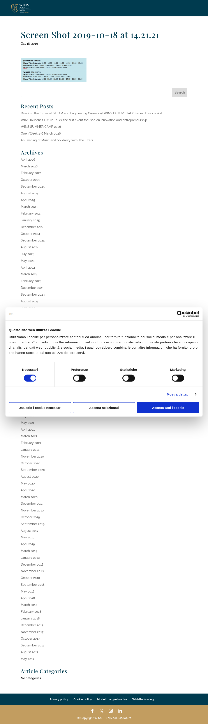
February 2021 (31, 443)
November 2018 (32, 571)
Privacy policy (59, 699)
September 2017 (32, 645)
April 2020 (28, 490)
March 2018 (29, 605)
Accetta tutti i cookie (168, 407)
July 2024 (27, 254)
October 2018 (30, 578)
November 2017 (32, 632)
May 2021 (27, 422)
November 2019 (32, 510)
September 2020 (33, 470)
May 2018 (27, 591)
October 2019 (30, 517)
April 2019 (28, 544)
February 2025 (31, 213)
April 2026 (28, 159)
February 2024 (31, 281)
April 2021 (28, 429)
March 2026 (29, 166)
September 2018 (32, 584)
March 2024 (29, 274)
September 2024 (33, 240)
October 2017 (30, 638)
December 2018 (32, 564)
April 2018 (28, 598)
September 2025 (33, 186)
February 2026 (31, 173)
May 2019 (27, 537)
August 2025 (30, 193)
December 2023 (32, 287)
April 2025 (28, 200)
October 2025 (30, 179)
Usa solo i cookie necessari (40, 407)
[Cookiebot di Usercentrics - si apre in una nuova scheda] (180, 314)
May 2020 (28, 483)
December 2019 (32, 503)
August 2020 (30, 476)
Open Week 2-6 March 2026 (41, 133)
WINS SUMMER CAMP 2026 (41, 126)
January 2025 (30, 220)
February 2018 (31, 611)
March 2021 (29, 436)
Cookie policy (83, 699)
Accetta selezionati (104, 407)
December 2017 (32, 625)
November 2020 (32, 456)
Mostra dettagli (178, 394)
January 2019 (30, 557)
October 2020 (30, 463)
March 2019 (29, 551)
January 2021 (30, 449)
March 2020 (29, 497)
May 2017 (27, 659)
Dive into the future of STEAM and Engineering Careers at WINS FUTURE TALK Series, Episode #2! (91, 113)
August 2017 (29, 652)
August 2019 (29, 530)
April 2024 (28, 267)
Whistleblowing (143, 699)
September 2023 (33, 294)
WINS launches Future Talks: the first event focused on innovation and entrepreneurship (84, 120)
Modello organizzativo (112, 699)
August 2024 (30, 247)
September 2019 (32, 524)
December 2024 (32, 227)
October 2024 (30, 234)
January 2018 (30, 618)
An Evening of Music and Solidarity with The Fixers (57, 140)
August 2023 (30, 301)
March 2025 (29, 206)
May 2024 (28, 261)
